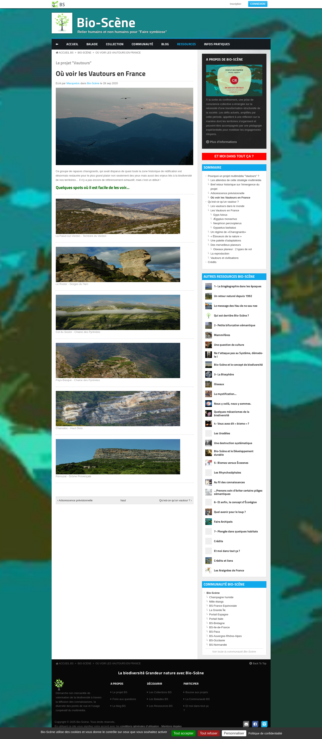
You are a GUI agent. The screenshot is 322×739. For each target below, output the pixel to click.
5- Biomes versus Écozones (231, 462)
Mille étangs (216, 601)
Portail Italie (216, 618)
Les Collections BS (160, 692)
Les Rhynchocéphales (227, 472)
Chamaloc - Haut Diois (69, 428)
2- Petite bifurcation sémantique (234, 325)
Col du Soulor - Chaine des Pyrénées (78, 332)
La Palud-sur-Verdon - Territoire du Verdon (81, 235)
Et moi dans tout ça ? (234, 156)
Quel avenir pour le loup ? (230, 512)
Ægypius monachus (225, 218)
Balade (92, 44)
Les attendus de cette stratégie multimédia (236, 180)
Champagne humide (221, 597)
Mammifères (222, 335)
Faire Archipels (223, 521)
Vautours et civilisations (225, 257)
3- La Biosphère (224, 374)
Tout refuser (208, 733)
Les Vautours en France (225, 210)
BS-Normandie (218, 644)
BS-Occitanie (217, 640)
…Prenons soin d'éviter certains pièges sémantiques (238, 492)
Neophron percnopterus (227, 223)
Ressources (186, 44)
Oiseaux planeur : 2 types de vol (232, 249)
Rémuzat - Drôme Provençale (73, 476)
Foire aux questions (124, 699)
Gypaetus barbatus (224, 227)
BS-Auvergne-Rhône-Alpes (225, 636)
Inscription (235, 3)
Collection (115, 44)
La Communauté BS (198, 699)
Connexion (257, 3)
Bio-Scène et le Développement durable (233, 453)
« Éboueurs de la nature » (226, 236)
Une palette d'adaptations (226, 240)
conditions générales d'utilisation (139, 726)
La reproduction (220, 253)
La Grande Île (217, 610)
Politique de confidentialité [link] (265, 733)
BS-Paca (214, 631)
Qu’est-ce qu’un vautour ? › (175, 500)
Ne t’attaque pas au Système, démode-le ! (238, 354)
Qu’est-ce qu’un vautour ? (223, 201)
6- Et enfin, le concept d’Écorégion (235, 502)
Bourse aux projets (197, 692)
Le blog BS (119, 705)
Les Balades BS (158, 699)
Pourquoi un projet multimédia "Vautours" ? (233, 176)
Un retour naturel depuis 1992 (233, 296)
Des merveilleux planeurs (226, 244)
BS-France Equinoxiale (223, 605)
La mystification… (225, 394)
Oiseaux (219, 384)
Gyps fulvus (220, 214)
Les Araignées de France (229, 570)
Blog (165, 44)
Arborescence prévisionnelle (227, 193)
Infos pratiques (217, 44)
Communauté (142, 44)
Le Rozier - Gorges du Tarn (72, 284)
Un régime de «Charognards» (228, 232)
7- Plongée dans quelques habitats (236, 531)
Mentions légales (171, 726)
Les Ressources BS (161, 705)
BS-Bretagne (217, 623)
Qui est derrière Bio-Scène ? (231, 315)
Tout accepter (183, 733)
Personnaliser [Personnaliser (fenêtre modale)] (234, 733)
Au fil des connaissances (229, 482)
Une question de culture (229, 344)
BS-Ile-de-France (219, 627)
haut (123, 500)
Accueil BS (66, 52)
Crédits (212, 262)
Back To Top (259, 663)
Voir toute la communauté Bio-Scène (234, 651)
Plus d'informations (223, 142)
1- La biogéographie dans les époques (237, 286)
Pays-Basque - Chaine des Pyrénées (78, 380)
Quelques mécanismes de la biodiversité (231, 413)
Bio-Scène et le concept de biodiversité (238, 364)
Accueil (72, 44)
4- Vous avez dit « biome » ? (231, 423)
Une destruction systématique (233, 443)
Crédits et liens (223, 560)
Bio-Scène (106, 22)
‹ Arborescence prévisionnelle (75, 500)
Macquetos (73, 83)
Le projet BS (120, 692)
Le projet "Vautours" (73, 63)
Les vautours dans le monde (227, 206)
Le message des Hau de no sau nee (235, 305)
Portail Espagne (218, 614)
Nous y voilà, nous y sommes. (232, 403)
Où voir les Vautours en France (118, 52)
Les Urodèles (222, 433)
